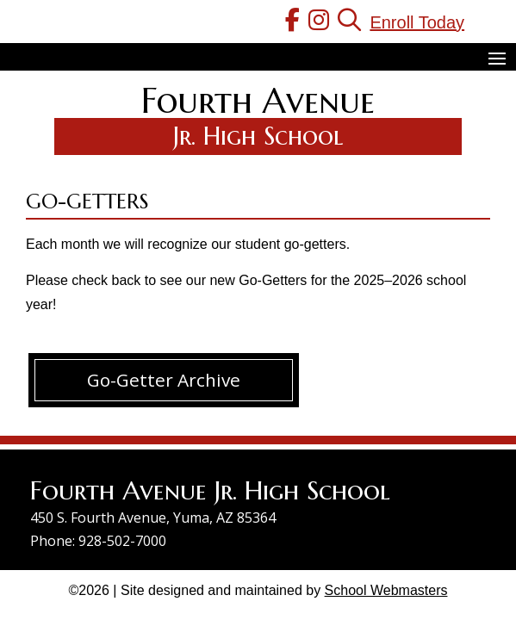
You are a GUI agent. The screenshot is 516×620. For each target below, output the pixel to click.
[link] (292, 22)
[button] (497, 57)
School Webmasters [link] (386, 590)
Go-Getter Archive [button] (163, 380)
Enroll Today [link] (417, 22)
